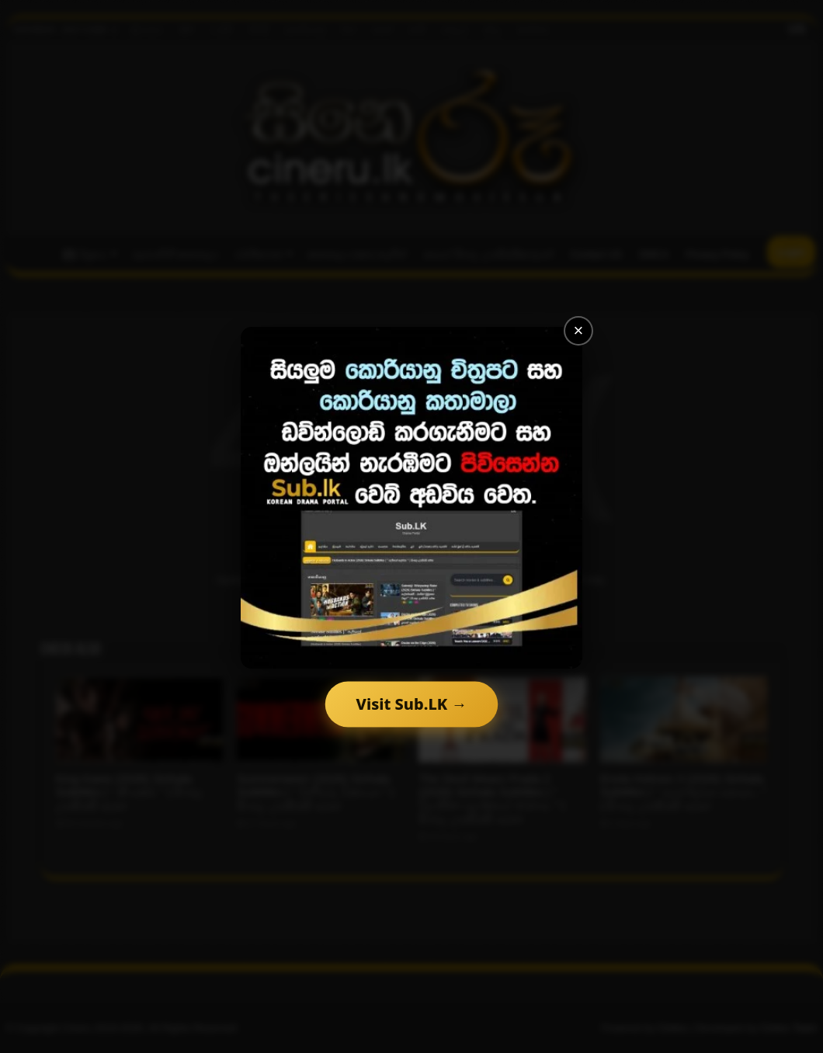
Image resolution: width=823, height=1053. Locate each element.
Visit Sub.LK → (411, 703)
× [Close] (579, 330)
